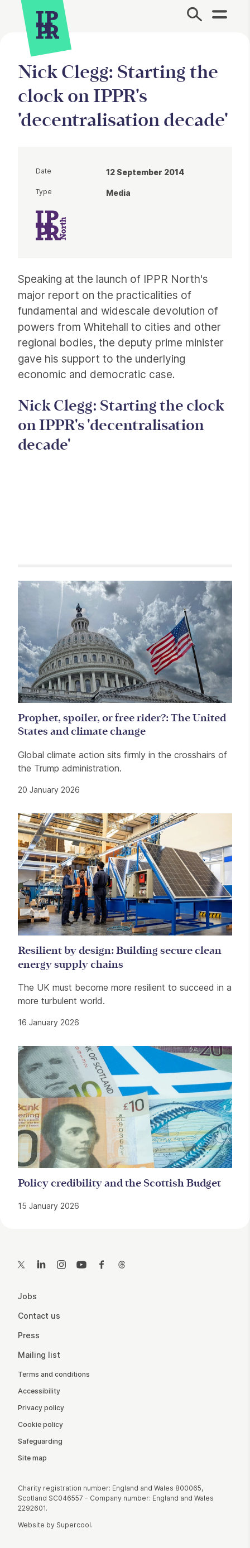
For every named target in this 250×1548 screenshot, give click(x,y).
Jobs (27, 1296)
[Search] (194, 16)
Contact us (39, 1315)
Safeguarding (40, 1441)
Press (29, 1335)
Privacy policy (41, 1408)
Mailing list (39, 1354)
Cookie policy (40, 1424)
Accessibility (39, 1391)
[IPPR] (47, 25)
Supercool (73, 1525)
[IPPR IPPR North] (51, 224)
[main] (125, 621)
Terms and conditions (54, 1374)
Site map (32, 1458)
